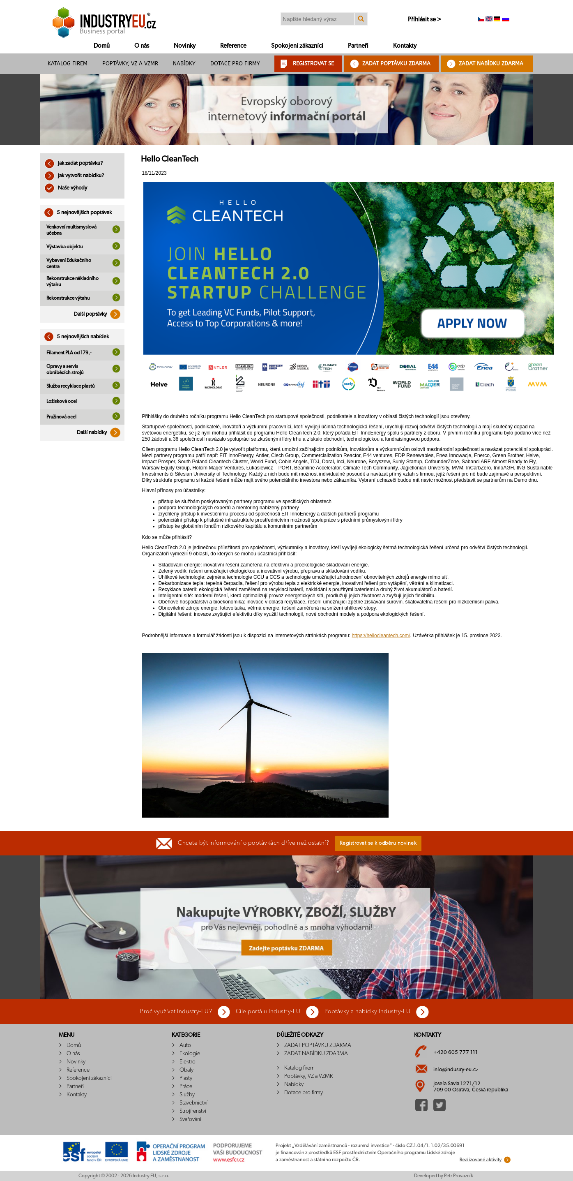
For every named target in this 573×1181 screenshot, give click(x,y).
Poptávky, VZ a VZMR (130, 63)
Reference (233, 46)
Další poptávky (99, 314)
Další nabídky (100, 432)
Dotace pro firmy (235, 63)
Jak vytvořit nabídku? (74, 175)
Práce (185, 1086)
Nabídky (184, 63)
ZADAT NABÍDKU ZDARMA (491, 63)
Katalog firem (67, 63)
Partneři (358, 46)
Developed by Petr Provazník (443, 1175)
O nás (141, 46)
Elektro (187, 1062)
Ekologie (189, 1053)
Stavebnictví (193, 1103)
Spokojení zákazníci (297, 46)
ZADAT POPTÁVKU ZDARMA (396, 63)
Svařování (190, 1119)
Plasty (185, 1078)
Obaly (186, 1070)
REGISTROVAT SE (313, 63)
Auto (185, 1045)
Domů (102, 46)
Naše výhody (65, 188)
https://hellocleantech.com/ (381, 635)
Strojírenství (192, 1111)
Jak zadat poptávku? (73, 163)
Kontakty (405, 46)
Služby (187, 1095)
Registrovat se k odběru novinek (378, 843)
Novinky (185, 46)
